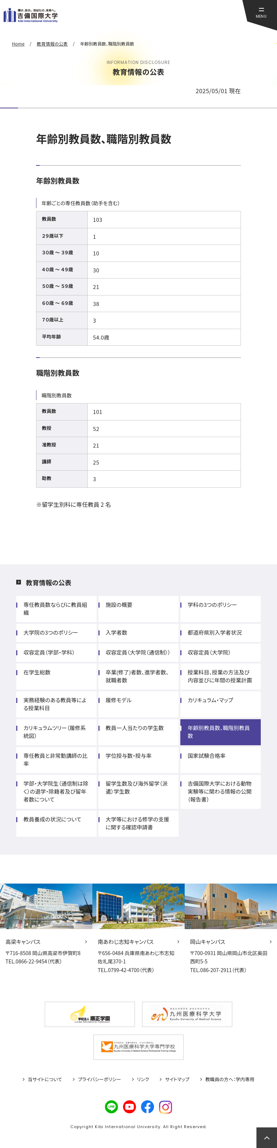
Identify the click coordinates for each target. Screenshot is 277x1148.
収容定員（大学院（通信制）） (138, 652)
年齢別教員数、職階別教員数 (219, 731)
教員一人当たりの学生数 (135, 727)
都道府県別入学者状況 (215, 632)
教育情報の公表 (48, 582)
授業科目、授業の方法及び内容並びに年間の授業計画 (220, 676)
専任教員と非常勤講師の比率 (55, 759)
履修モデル (119, 700)
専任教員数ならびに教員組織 (55, 608)
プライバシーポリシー (99, 1079)
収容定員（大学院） (209, 652)
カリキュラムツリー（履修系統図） (54, 731)
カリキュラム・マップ (210, 700)
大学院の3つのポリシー (50, 632)
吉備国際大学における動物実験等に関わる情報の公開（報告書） (219, 791)
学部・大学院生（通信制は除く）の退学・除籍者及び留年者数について (55, 791)
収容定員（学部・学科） (49, 652)
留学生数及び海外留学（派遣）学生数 (137, 787)
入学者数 (116, 632)
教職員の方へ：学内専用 (229, 1079)
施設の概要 (119, 604)
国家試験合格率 (206, 755)
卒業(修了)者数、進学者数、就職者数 (137, 676)
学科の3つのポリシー (212, 604)
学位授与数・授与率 (129, 755)
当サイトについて (45, 1079)
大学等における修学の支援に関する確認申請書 (137, 823)
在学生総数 (36, 672)
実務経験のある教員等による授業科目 (55, 704)
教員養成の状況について (52, 819)
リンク (143, 1079)
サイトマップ (177, 1079)
